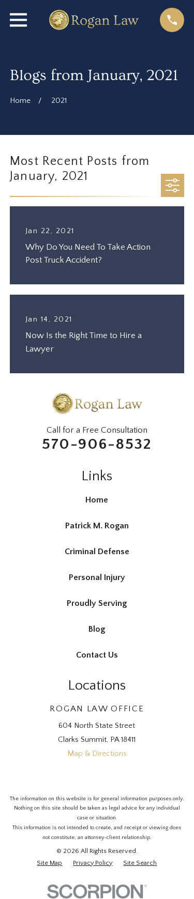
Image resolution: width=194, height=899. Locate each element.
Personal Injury (97, 577)
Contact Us (97, 655)
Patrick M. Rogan (97, 525)
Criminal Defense (97, 551)
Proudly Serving (97, 603)
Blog (96, 629)
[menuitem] (49, 863)
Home (96, 500)
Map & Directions (97, 753)
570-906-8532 (97, 444)
